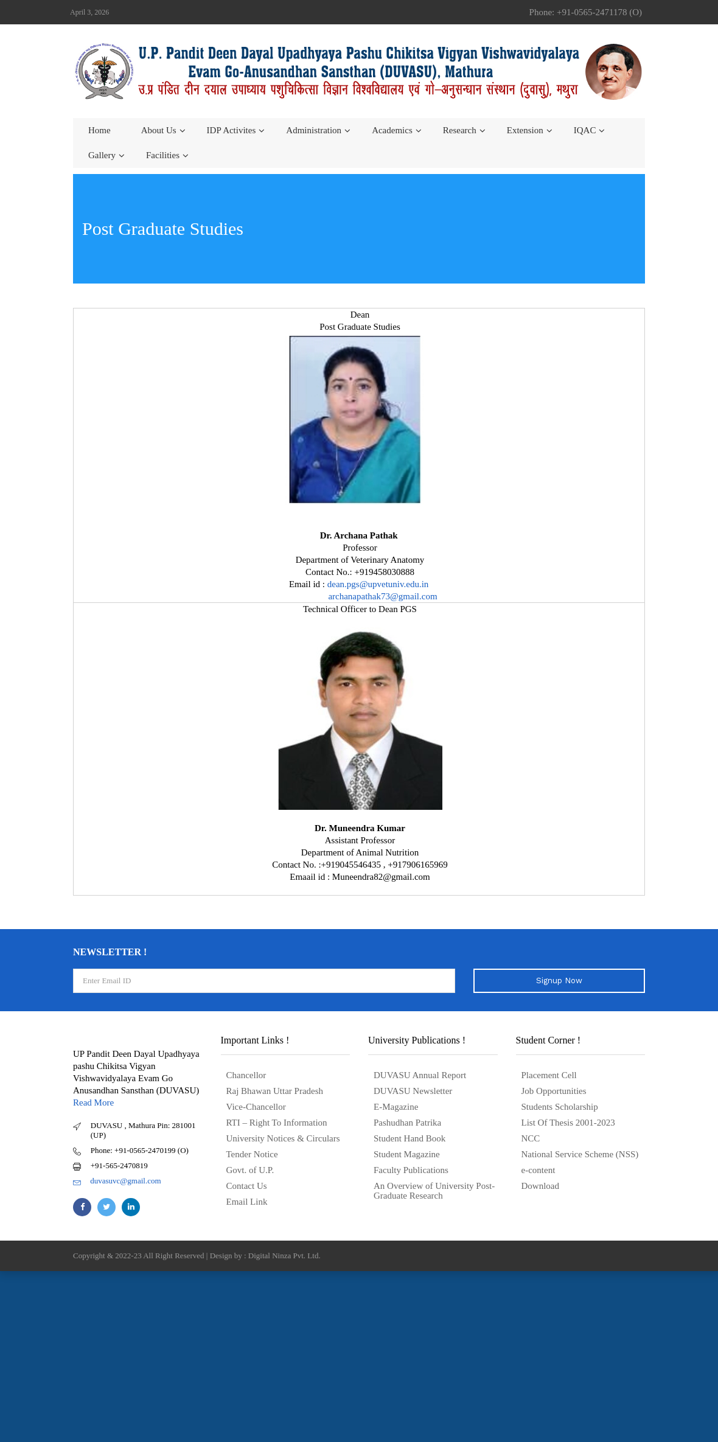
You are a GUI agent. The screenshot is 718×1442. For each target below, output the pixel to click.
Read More (93, 1102)
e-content (538, 1170)
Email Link (247, 1202)
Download (540, 1186)
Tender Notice (252, 1154)
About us (158, 130)
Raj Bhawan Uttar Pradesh (275, 1091)
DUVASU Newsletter (413, 1091)
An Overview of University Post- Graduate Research (434, 1190)
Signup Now (559, 980)
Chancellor (246, 1075)
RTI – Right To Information (276, 1122)
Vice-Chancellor (256, 1107)
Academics (392, 130)
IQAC (585, 130)
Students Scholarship (559, 1107)
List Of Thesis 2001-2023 (568, 1122)
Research (459, 130)
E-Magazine (396, 1107)
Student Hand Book (409, 1138)
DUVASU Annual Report (420, 1075)
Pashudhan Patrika (407, 1122)
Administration (313, 130)
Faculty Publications (411, 1170)
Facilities (163, 155)
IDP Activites (231, 130)
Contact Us (246, 1186)
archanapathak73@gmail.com (382, 596)
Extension (525, 130)
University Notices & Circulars (283, 1138)
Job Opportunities (554, 1091)
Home (99, 130)
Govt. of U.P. (250, 1170)
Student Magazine (407, 1154)
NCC (530, 1138)
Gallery (102, 155)
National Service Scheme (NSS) (580, 1154)
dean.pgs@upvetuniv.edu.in (379, 584)
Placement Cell (549, 1075)
